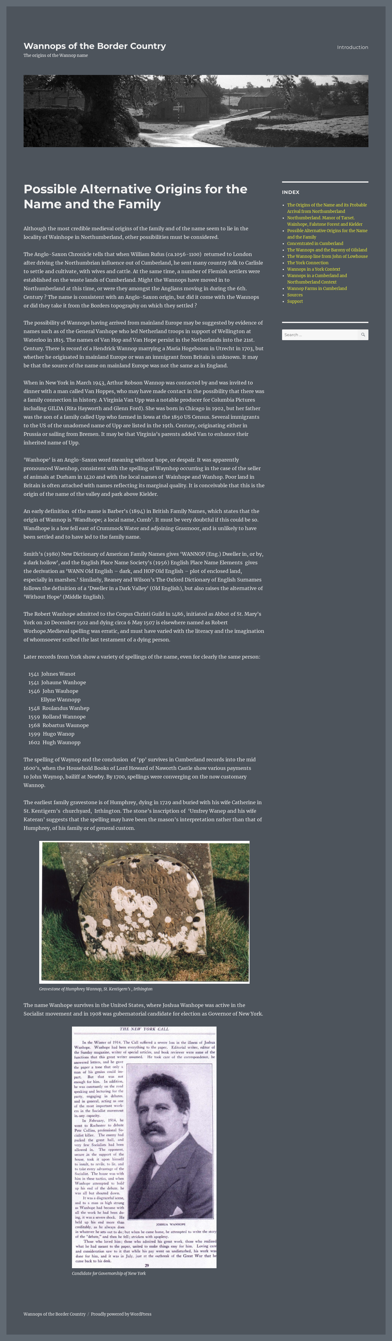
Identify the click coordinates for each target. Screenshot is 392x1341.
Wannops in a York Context (313, 269)
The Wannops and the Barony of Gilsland (327, 250)
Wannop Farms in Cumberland (317, 288)
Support (295, 301)
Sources (295, 295)
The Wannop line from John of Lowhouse (327, 256)
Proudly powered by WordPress (121, 1314)
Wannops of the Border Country (95, 46)
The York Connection (308, 263)
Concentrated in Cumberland (315, 243)
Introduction (352, 47)
